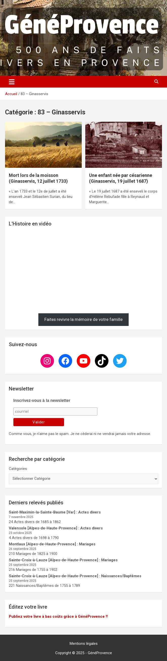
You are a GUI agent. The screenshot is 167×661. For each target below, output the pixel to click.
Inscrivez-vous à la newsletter (41, 400)
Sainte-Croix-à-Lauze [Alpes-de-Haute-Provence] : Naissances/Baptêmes (75, 576)
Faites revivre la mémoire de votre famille (83, 319)
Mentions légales (84, 643)
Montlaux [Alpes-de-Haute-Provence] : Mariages (52, 544)
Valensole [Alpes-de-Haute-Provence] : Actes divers (56, 528)
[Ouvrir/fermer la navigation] (11, 82)
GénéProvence (100, 653)
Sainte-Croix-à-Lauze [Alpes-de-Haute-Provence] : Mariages (63, 560)
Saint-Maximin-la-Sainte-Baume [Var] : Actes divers (55, 512)
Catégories (18, 468)
